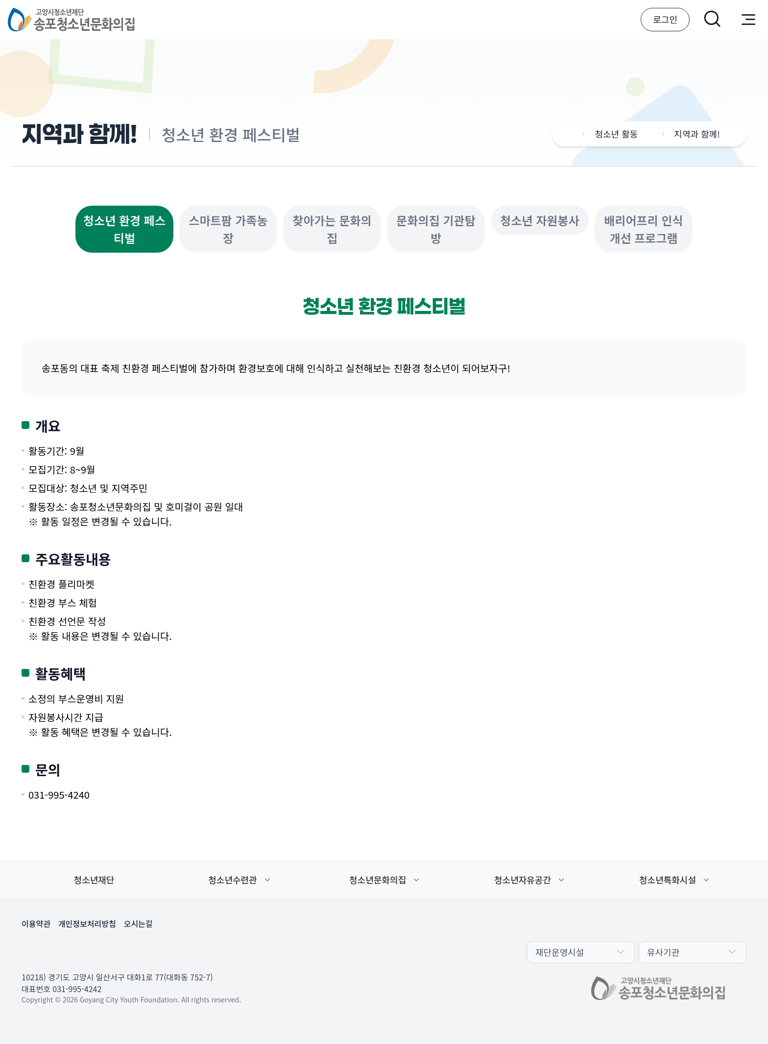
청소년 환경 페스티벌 (124, 229)
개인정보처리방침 (87, 923)
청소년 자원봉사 (539, 220)
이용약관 (36, 923)
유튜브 (78, 951)
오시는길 (138, 923)
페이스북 (55, 951)
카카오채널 (31, 951)
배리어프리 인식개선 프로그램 (643, 229)
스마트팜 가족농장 (228, 229)
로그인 (665, 19)
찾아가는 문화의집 (331, 229)
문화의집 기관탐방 (435, 229)
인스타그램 (102, 951)
